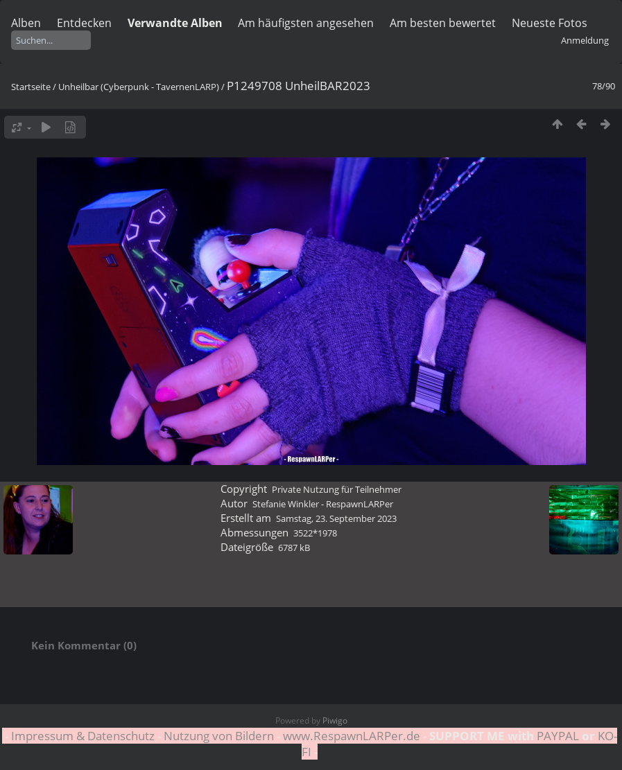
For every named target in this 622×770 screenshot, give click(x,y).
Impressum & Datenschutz (83, 736)
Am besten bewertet (443, 22)
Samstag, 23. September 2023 (336, 518)
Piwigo (334, 720)
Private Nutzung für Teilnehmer (336, 489)
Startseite (31, 86)
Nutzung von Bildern (219, 736)
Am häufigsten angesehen (306, 22)
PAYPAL (558, 736)
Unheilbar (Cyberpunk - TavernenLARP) (138, 86)
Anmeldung (585, 40)
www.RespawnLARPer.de (351, 736)
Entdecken (84, 22)
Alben (26, 22)
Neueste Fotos (549, 22)
